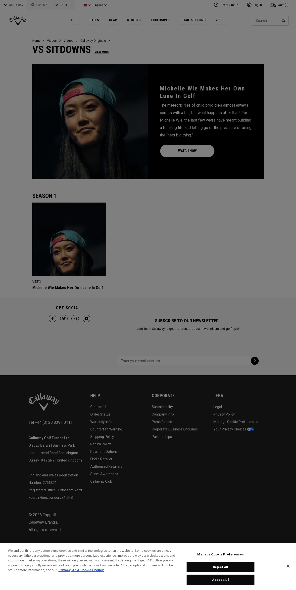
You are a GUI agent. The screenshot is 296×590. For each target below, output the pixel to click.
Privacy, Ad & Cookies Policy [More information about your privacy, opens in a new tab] (81, 570)
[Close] (288, 566)
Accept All (220, 580)
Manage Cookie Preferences (220, 554)
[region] (148, 566)
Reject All (220, 567)
